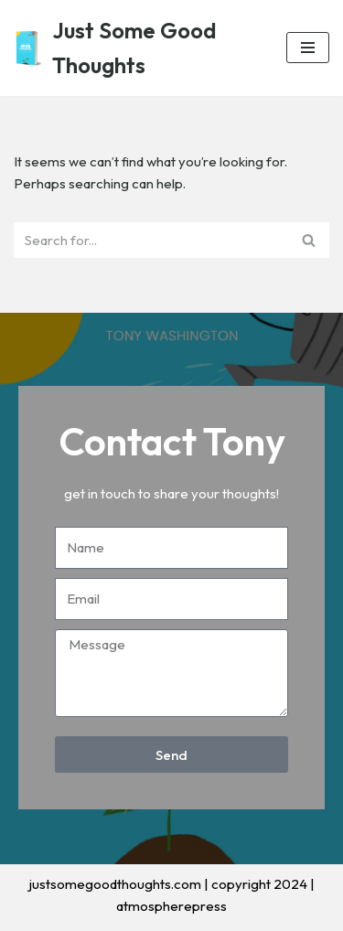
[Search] (151, 240)
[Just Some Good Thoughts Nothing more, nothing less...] (136, 48)
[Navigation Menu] (307, 47)
